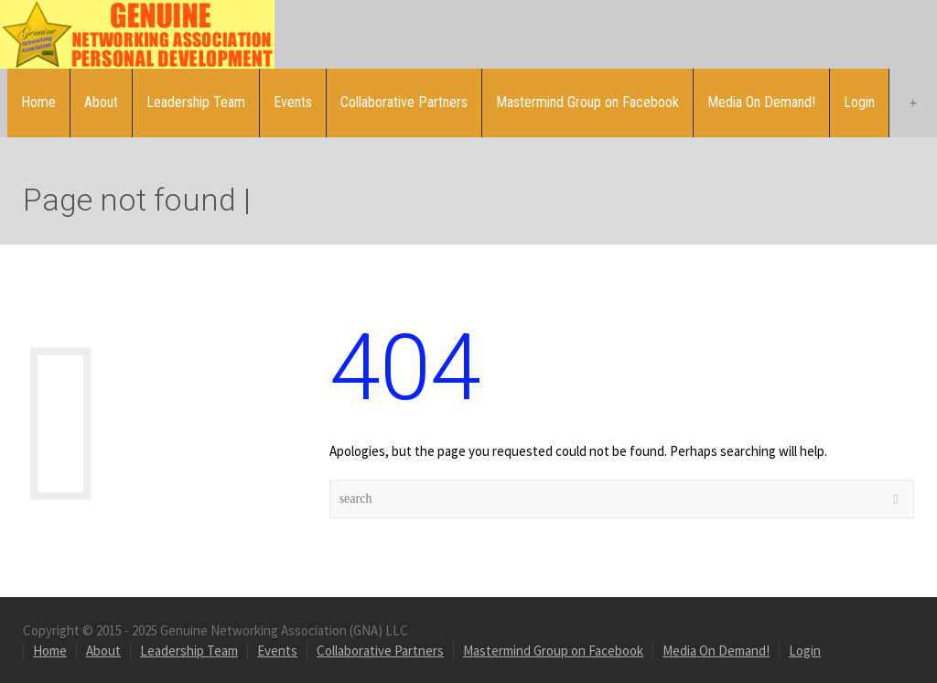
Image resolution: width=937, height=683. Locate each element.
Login (859, 102)
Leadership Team (195, 102)
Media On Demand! (761, 102)
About (101, 102)
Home (38, 102)
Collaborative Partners (404, 102)
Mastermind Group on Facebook (587, 102)
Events (293, 102)
